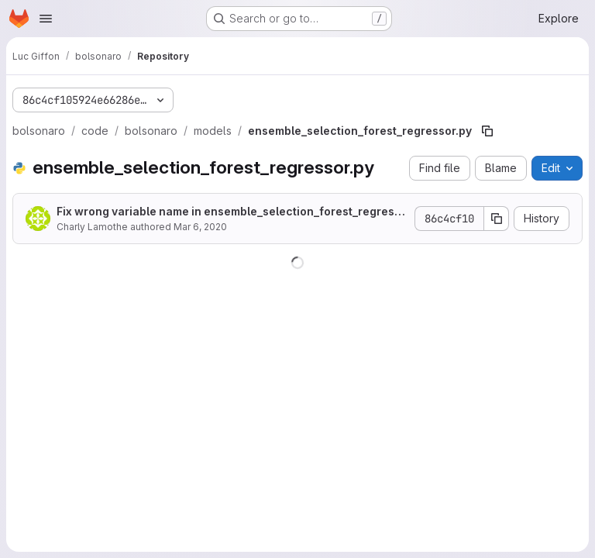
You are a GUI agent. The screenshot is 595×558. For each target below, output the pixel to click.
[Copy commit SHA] (496, 218)
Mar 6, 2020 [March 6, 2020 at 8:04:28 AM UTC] (200, 226)
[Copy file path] (487, 131)
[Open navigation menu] (45, 18)
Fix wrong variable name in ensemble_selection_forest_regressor (229, 212)
